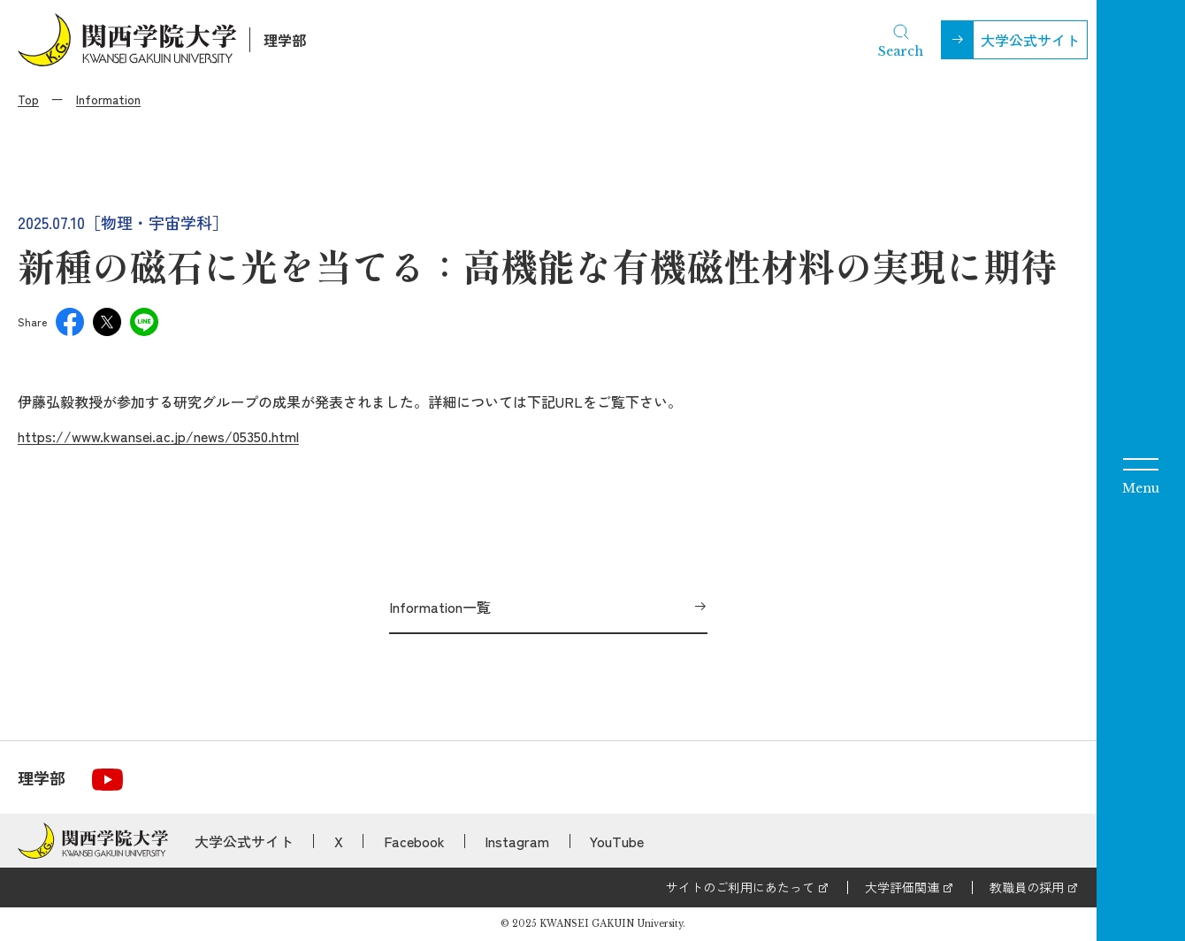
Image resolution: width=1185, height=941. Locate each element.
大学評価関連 (902, 887)
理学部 (285, 39)
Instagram (517, 841)
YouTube (617, 841)
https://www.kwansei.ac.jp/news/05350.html (158, 436)
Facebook (414, 841)
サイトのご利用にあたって (740, 887)
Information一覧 (440, 606)
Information (108, 99)
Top (28, 99)
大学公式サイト (1030, 39)
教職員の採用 (1027, 887)
